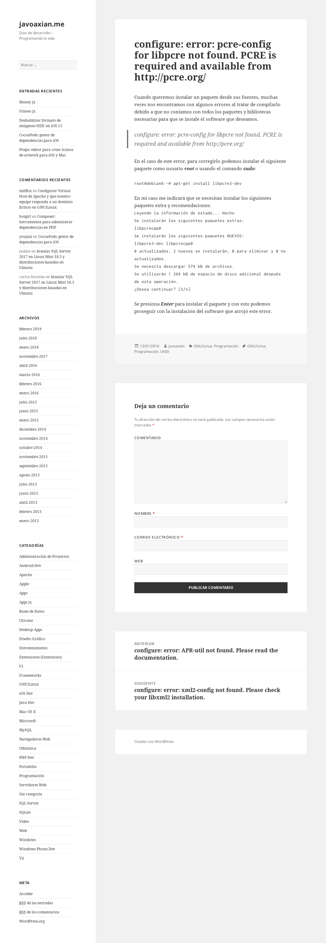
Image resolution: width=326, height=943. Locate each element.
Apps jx (25, 602)
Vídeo (24, 821)
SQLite (25, 812)
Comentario (147, 437)
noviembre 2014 (33, 438)
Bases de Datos (31, 611)
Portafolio (28, 766)
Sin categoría (30, 794)
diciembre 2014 (32, 429)
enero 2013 (29, 520)
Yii (21, 858)
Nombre (144, 513)
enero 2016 (29, 393)
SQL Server (29, 803)
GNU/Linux (29, 684)
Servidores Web (32, 784)
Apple (24, 583)
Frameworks (30, 675)
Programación (31, 775)
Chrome (26, 620)
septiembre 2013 (33, 465)
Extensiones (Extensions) (40, 657)
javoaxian (176, 346)
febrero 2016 (30, 383)
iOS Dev (26, 693)
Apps (23, 593)
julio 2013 (28, 484)
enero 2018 (29, 347)
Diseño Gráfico (32, 638)
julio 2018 (28, 338)
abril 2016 (28, 365)
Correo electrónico (158, 537)
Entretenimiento (33, 648)
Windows (27, 839)
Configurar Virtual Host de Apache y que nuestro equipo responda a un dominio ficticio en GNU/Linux (46, 199)
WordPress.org (32, 921)
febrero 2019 (30, 329)
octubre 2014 (30, 447)
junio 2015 (28, 411)
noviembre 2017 (33, 356)
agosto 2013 (29, 475)
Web (23, 830)
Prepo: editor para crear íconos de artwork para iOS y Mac (46, 152)
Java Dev (26, 702)
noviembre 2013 (33, 456)
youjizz (25, 236)
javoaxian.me (41, 23)
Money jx (27, 102)
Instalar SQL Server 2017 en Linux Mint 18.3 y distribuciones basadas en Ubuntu (45, 259)
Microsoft (27, 720)
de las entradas (36, 903)
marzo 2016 (29, 374)
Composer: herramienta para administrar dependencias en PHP (46, 222)
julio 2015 (28, 402)
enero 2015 (29, 420)
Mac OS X (27, 711)
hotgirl (25, 216)
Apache (25, 574)
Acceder (26, 893)
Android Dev (30, 565)
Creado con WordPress (153, 741)
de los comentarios (39, 912)
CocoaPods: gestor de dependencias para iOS (39, 137)
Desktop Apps (30, 629)
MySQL (25, 730)
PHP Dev (26, 757)
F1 (21, 666)
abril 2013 (28, 502)
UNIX (164, 351)
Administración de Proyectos (44, 556)
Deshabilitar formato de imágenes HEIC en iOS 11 (40, 123)
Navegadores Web (34, 739)
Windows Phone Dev (37, 849)
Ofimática (27, 748)
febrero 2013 (30, 511)
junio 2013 (28, 493)
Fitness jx (27, 111)
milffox (25, 190)
